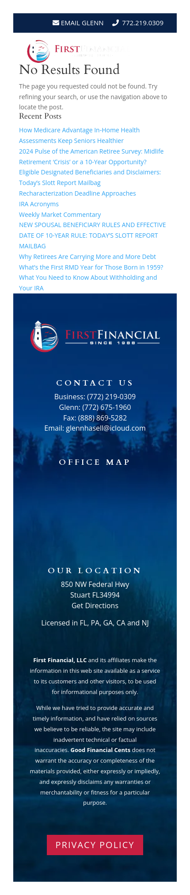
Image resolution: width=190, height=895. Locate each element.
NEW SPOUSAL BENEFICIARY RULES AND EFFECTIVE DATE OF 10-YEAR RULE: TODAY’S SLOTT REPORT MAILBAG (92, 235)
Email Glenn (81, 22)
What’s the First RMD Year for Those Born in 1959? (91, 267)
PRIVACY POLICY (95, 845)
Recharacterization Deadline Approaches (77, 193)
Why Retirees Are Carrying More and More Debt (87, 256)
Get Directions (95, 605)
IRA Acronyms (39, 204)
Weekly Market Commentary (60, 214)
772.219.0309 (142, 22)
